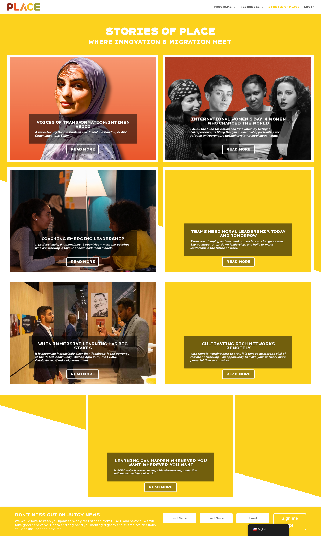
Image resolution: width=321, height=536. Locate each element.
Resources (250, 7)
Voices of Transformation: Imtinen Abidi (82, 128)
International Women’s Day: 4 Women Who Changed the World (238, 124)
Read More (83, 153)
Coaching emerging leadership (82, 242)
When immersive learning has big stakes (83, 349)
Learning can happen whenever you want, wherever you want (160, 466)
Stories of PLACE (283, 7)
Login (309, 7)
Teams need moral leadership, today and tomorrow (238, 237)
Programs (223, 7)
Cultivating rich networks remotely (238, 349)
